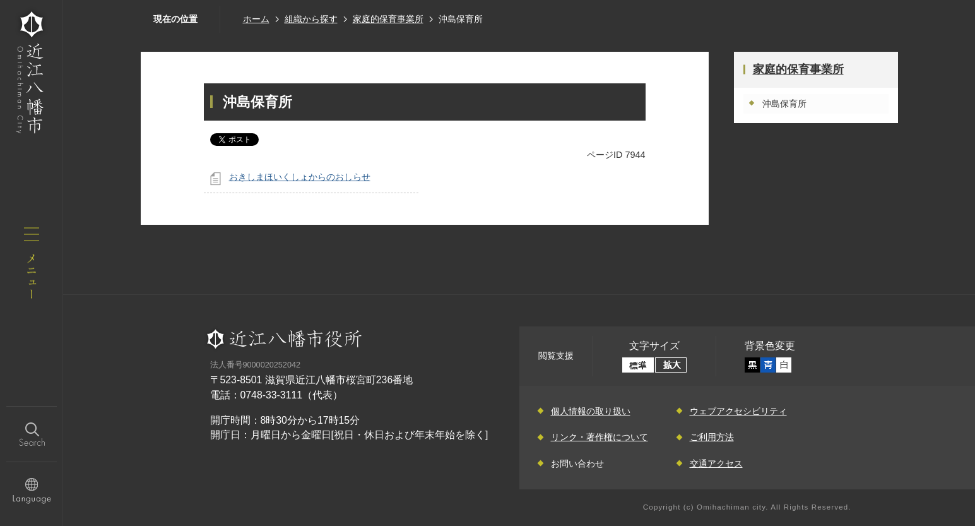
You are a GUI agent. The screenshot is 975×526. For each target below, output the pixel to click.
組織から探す (311, 19)
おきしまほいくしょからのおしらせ (299, 177)
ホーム (256, 19)
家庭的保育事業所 (388, 19)
